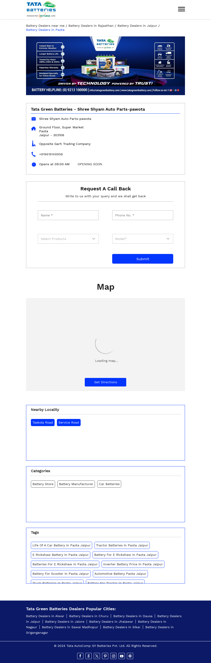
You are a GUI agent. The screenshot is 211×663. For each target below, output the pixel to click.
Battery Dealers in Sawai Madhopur (70, 627)
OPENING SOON (90, 164)
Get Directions (105, 382)
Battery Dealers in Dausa (132, 616)
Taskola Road (42, 422)
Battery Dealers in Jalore (64, 621)
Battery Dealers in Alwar (45, 616)
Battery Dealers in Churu (88, 616)
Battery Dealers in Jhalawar (111, 621)
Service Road (69, 422)
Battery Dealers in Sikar (122, 627)
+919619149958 (51, 154)
